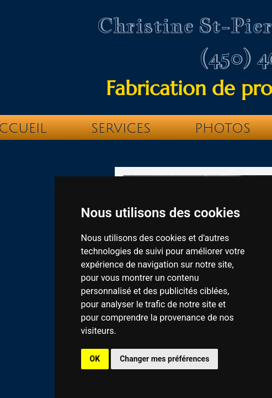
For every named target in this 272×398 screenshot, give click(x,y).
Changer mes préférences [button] (164, 358)
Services (121, 128)
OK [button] (95, 358)
